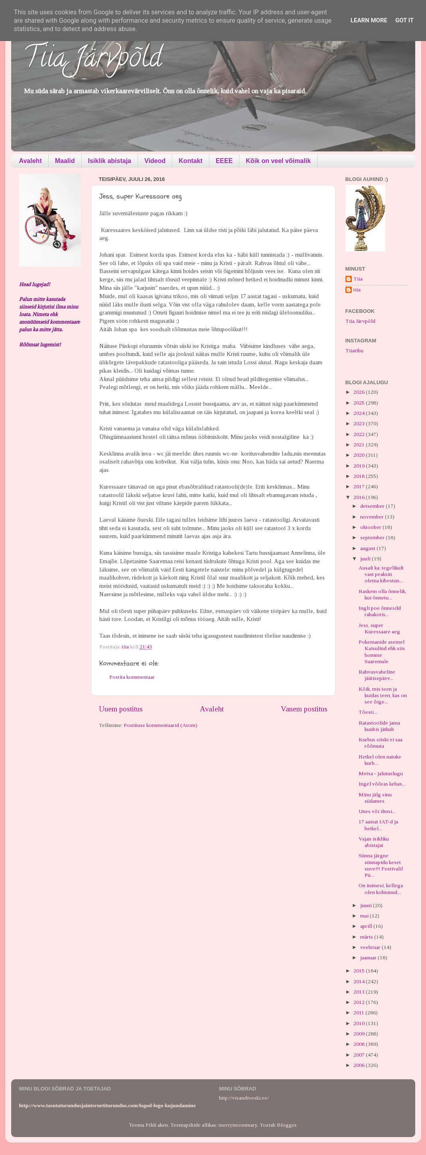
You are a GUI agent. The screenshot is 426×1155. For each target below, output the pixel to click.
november (372, 517)
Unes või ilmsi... (377, 811)
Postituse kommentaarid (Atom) (160, 725)
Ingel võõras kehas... (382, 784)
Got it (404, 20)
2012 (359, 1002)
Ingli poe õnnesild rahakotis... (380, 611)
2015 (359, 971)
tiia (357, 290)
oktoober (371, 527)
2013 (359, 992)
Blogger (286, 1125)
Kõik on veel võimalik (278, 160)
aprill (366, 926)
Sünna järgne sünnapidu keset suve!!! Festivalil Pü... (381, 865)
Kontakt (191, 160)
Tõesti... (368, 712)
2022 (359, 434)
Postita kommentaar (132, 677)
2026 (359, 392)
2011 (359, 1013)
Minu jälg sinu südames (375, 798)
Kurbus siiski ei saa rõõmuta (380, 743)
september (373, 537)
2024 (359, 413)
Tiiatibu (354, 351)
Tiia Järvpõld (92, 60)
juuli (366, 559)
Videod (155, 160)
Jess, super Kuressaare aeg (379, 628)
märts (367, 937)
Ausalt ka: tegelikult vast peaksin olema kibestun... (381, 574)
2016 (359, 497)
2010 (359, 1023)
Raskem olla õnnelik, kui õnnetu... (382, 594)
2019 (359, 466)
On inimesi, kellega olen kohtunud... (381, 888)
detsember (373, 506)
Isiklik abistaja (110, 160)
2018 (359, 476)
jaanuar (369, 958)
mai (365, 916)
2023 (359, 423)
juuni (366, 905)
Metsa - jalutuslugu (381, 773)
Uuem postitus (121, 709)
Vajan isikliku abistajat (374, 842)
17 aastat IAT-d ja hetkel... (378, 825)
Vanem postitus (304, 709)
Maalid (65, 160)
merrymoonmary (238, 1125)
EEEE (224, 160)
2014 (359, 981)
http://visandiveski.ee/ (244, 1098)
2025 (359, 403)
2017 (359, 486)
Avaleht (30, 160)
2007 (359, 1055)
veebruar (371, 947)
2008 (359, 1044)
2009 (359, 1034)
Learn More (369, 20)
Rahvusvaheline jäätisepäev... (377, 675)
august (368, 548)
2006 (359, 1065)
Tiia (358, 279)
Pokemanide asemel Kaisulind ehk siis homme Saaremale (382, 651)
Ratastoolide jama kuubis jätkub (379, 726)
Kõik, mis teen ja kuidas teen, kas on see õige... (383, 695)
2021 (359, 445)
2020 (359, 455)
